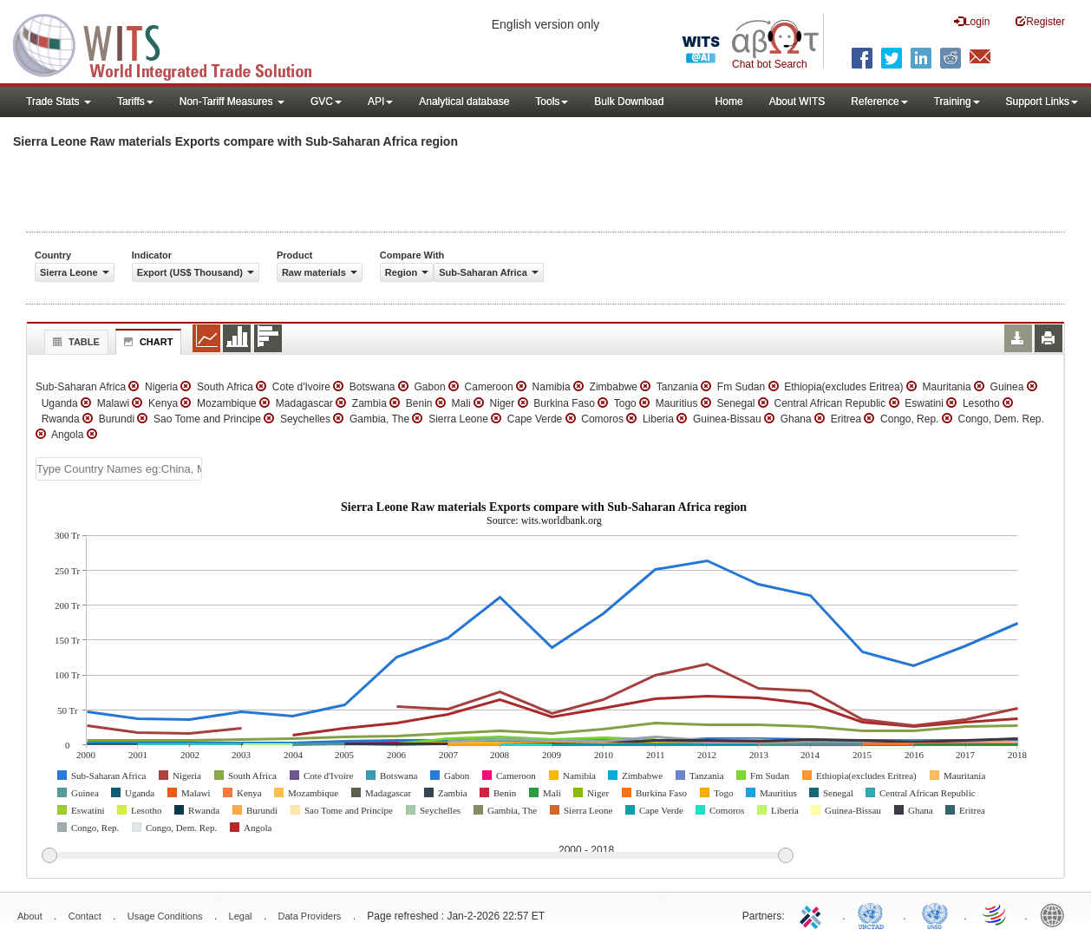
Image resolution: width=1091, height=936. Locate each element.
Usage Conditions (165, 916)
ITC (813, 914)
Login (972, 21)
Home (729, 101)
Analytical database (464, 101)
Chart (146, 342)
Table (74, 342)
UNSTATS (935, 914)
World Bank (1056, 914)
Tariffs (135, 101)
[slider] (417, 856)
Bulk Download (628, 101)
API (380, 101)
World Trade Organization (995, 914)
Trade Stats (58, 101)
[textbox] (119, 469)
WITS (173, 43)
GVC (326, 101)
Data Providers (310, 916)
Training (957, 101)
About (29, 916)
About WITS (797, 101)
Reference (879, 101)
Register (1040, 21)
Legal (240, 916)
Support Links (1042, 101)
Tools (551, 101)
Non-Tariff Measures (232, 101)
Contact (85, 916)
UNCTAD (874, 914)
